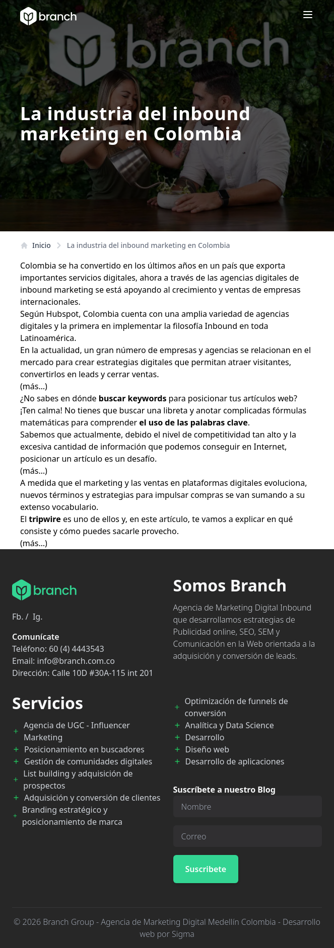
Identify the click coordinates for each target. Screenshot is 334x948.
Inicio (35, 245)
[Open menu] (308, 15)
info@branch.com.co (76, 660)
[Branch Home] (48, 16)
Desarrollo (205, 737)
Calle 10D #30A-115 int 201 (103, 672)
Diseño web (207, 749)
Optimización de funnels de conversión (236, 707)
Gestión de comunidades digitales (88, 761)
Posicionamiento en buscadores (84, 749)
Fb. (17, 616)
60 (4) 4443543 (76, 648)
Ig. (38, 616)
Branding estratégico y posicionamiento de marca (72, 815)
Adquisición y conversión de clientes (92, 797)
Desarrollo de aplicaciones (235, 761)
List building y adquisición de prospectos (77, 779)
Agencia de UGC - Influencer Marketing (77, 731)
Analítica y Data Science (229, 725)
